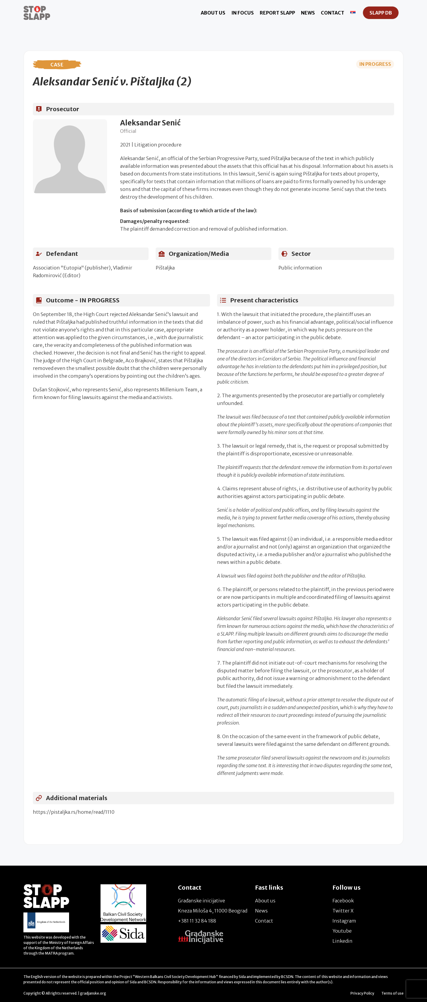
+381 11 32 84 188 (197, 921)
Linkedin (342, 941)
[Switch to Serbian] (353, 12)
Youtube (342, 931)
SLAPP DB (380, 13)
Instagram (344, 921)
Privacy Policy (362, 993)
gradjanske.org (93, 993)
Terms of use (392, 993)
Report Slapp (277, 13)
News (308, 13)
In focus (242, 13)
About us (213, 13)
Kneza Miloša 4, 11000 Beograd (212, 911)
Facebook (343, 901)
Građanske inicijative (201, 901)
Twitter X (342, 911)
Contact (332, 13)
